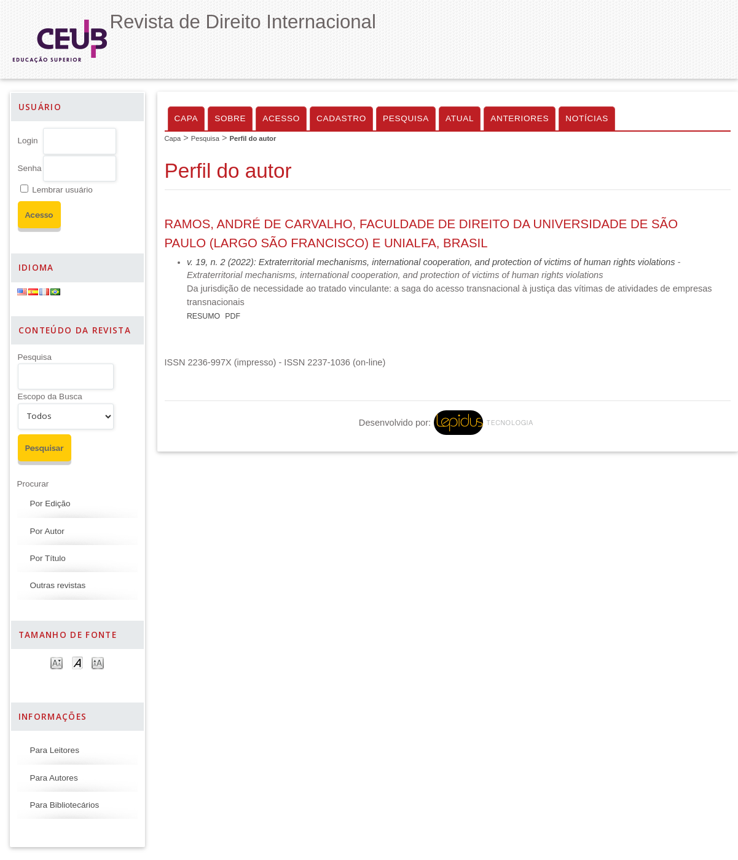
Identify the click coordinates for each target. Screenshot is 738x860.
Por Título (48, 558)
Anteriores (519, 118)
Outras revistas (58, 585)
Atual (460, 118)
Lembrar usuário (62, 189)
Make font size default (77, 662)
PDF (232, 316)
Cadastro (341, 118)
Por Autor (47, 531)
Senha (30, 168)
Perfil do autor (252, 138)
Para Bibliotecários (65, 805)
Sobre (230, 118)
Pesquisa (35, 357)
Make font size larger (98, 662)
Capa (186, 118)
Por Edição (50, 503)
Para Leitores (54, 750)
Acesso (281, 118)
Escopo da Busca (50, 396)
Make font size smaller (56, 662)
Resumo (203, 316)
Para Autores (54, 777)
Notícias (586, 118)
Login (28, 140)
